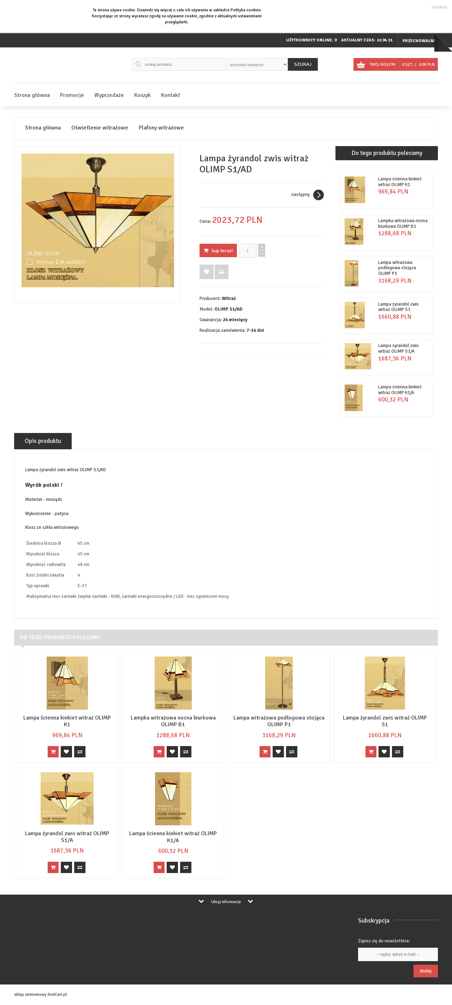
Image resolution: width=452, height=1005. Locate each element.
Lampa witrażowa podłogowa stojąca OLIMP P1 (397, 268)
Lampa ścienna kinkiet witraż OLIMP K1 (400, 181)
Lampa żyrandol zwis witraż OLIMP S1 (398, 307)
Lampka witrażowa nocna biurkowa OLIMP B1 (403, 223)
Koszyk (142, 95)
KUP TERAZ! (218, 251)
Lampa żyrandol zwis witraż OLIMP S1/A (398, 348)
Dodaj (426, 971)
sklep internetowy (30, 994)
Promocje (72, 95)
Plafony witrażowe (161, 128)
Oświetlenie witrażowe (99, 128)
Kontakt (170, 95)
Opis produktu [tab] (43, 441)
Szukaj (302, 64)
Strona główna (32, 95)
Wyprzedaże (109, 95)
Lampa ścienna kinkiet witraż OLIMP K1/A (400, 389)
